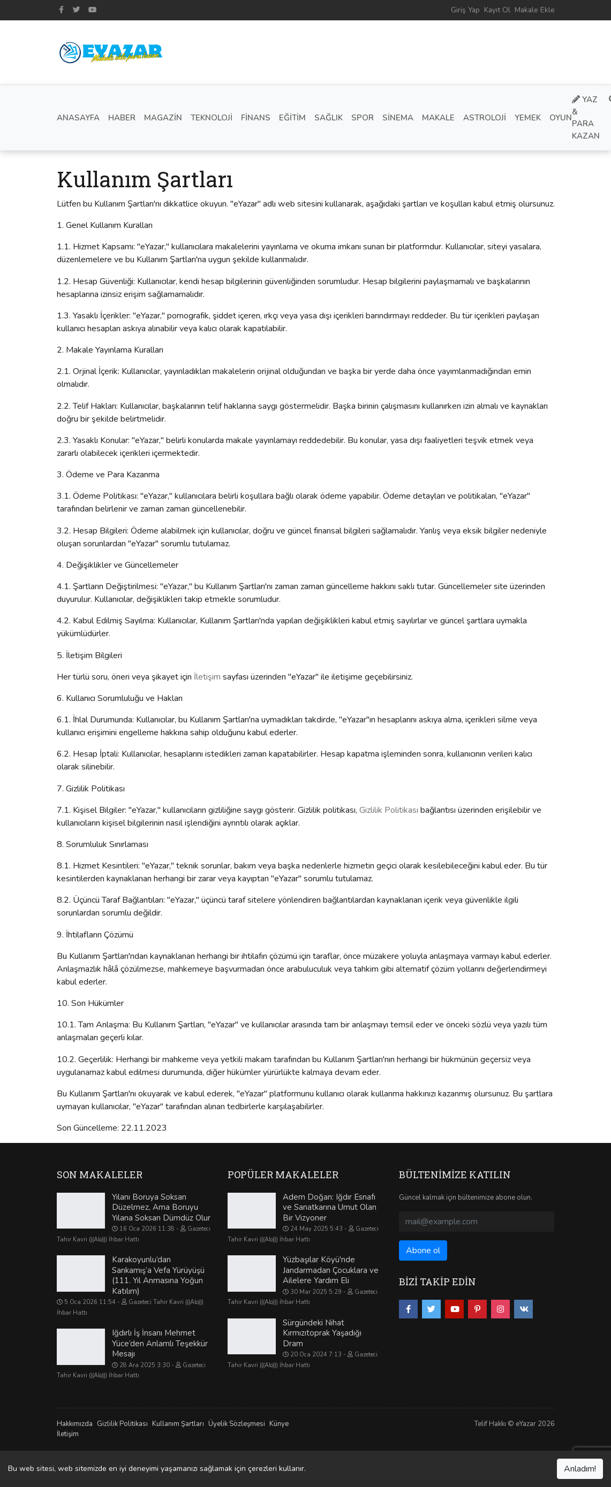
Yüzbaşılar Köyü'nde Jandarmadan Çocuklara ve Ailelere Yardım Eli (331, 1270)
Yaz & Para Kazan (586, 117)
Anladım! (580, 1469)
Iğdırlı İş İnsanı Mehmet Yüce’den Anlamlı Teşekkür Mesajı (160, 1343)
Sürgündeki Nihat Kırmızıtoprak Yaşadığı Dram (322, 1333)
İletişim (207, 677)
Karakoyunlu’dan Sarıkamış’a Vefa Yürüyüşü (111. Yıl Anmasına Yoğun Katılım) (158, 1275)
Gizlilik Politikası (388, 810)
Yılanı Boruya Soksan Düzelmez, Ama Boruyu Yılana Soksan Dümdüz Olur (161, 1207)
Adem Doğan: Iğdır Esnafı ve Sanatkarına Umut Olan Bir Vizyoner (329, 1207)
